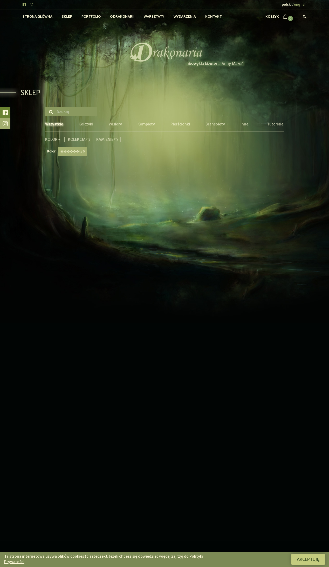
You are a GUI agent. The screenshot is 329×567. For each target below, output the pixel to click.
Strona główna (37, 16)
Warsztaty (154, 16)
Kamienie (107, 139)
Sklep (67, 16)
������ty (72, 151)
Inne (244, 124)
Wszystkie (54, 124)
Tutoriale (275, 124)
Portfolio (91, 16)
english (300, 4)
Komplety (146, 124)
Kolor (53, 139)
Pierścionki (180, 124)
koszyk (272, 16)
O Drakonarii (122, 16)
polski (287, 4)
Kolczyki (86, 124)
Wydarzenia (185, 16)
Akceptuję (308, 559)
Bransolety (215, 124)
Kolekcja (79, 139)
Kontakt (213, 16)
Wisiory (115, 124)
